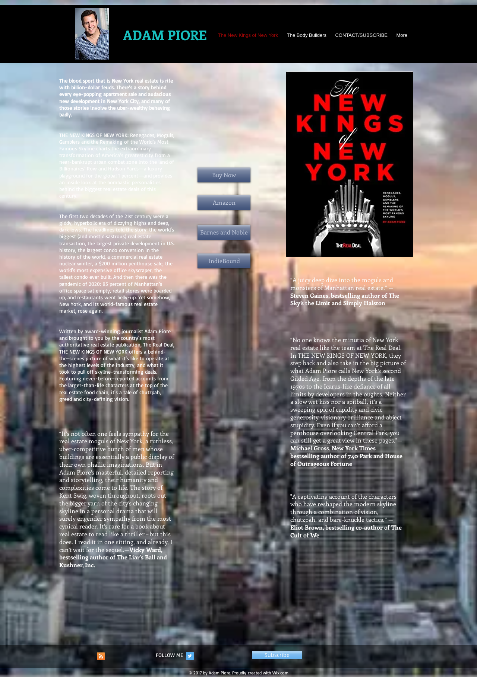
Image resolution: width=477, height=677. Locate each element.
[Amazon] (224, 202)
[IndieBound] (224, 260)
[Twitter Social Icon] (190, 656)
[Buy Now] (224, 174)
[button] (277, 655)
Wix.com (280, 673)
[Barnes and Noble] (224, 232)
